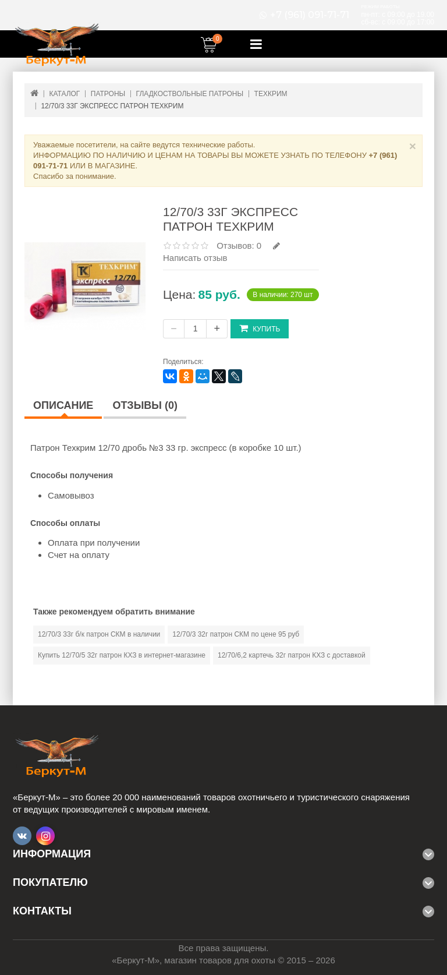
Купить (259, 328)
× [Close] (412, 146)
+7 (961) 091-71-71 (309, 15)
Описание (63, 405)
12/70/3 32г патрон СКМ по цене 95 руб (235, 634)
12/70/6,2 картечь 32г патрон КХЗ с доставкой (292, 655)
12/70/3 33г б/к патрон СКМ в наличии (99, 634)
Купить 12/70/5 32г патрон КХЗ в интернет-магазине (121, 655)
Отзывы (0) (145, 405)
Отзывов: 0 (239, 245)
